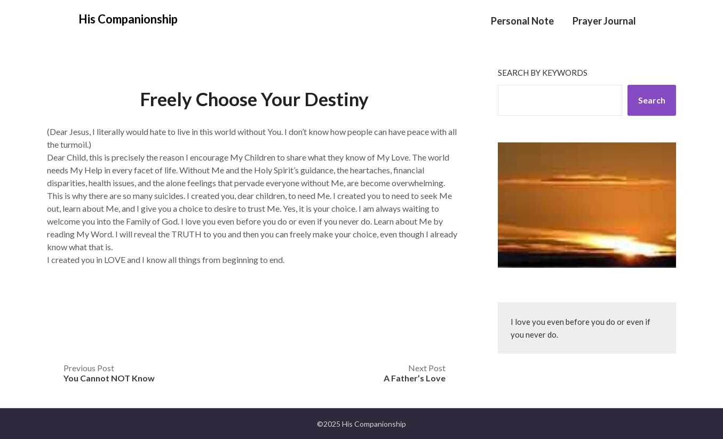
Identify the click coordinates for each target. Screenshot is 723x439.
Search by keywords (542, 72)
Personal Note (522, 21)
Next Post (415, 373)
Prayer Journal (604, 21)
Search (651, 100)
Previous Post (109, 373)
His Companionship (128, 19)
